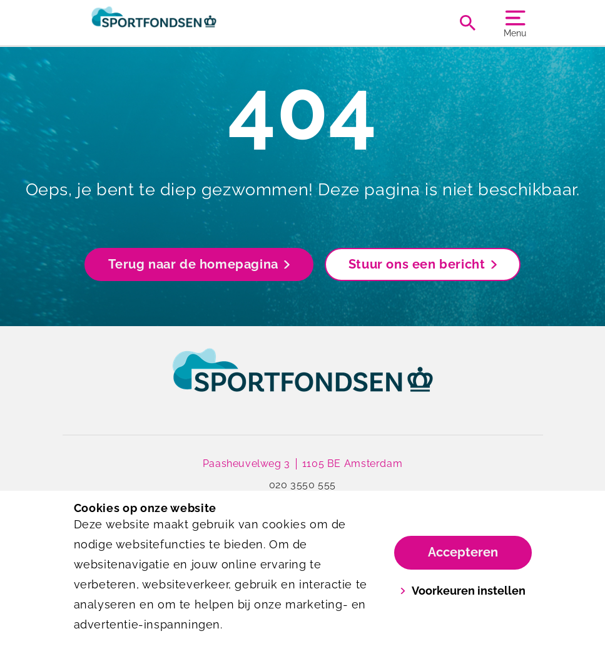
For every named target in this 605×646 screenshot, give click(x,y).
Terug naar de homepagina (198, 264)
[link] (303, 382)
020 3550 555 (302, 485)
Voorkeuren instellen (463, 590)
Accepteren (463, 552)
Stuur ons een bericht (422, 264)
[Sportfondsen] (188, 22)
